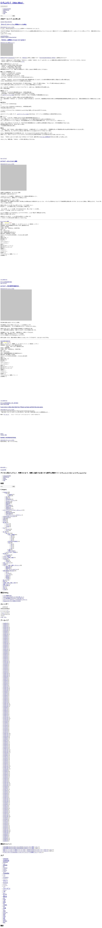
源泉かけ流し (11, 403)
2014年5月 (5, 775)
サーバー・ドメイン (10, 500)
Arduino (7, 507)
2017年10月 (5, 719)
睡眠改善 (8, 568)
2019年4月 (5, 698)
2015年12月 (5, 749)
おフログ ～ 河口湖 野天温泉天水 (10, 286)
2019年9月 (5, 691)
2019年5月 (5, 696)
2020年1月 (5, 685)
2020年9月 (5, 677)
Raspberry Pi (8, 506)
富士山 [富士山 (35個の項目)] (5, 894)
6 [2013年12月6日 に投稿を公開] (7, 610)
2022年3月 (5, 657)
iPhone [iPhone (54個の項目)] (5, 865)
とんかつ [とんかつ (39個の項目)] (5, 877)
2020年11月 (5, 675)
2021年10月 (5, 662)
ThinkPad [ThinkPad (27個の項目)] (5, 868)
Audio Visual (6, 517)
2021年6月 (5, 666)
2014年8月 (5, 771)
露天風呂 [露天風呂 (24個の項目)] (5, 921)
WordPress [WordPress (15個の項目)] (4, 871)
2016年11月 (5, 734)
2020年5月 (5, 681)
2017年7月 (5, 723)
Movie (2, 404)
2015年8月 (5, 755)
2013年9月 (5, 786)
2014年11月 (5, 767)
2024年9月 (5, 635)
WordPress (6, 36)
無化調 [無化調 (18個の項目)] (4, 913)
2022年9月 (5, 650)
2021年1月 (5, 672)
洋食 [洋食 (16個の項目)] (4, 909)
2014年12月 (5, 766)
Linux (7, 498)
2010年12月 (5, 830)
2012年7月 (5, 805)
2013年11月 (5, 783)
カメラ (4, 521)
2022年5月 (5, 654)
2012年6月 (5, 806)
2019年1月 (5, 702)
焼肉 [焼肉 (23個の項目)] (4, 914)
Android (2, 21)
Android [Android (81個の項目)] (6, 860)
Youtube (2, 434)
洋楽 (6, 434)
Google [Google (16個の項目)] (4, 863)
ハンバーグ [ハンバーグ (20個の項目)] (5, 885)
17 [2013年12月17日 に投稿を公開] (3, 613)
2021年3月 (5, 669)
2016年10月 (5, 736)
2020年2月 (5, 684)
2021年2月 (5, 670)
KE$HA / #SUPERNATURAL (8, 437)
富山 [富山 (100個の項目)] (5, 896)
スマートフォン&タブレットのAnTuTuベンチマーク (15, 599)
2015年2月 (5, 763)
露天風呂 (10, 281)
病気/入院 (8, 566)
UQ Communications (10, 57)
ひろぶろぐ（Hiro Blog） (12, 3)
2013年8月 (5, 787)
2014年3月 (5, 778)
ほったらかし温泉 (5, 221)
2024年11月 (5, 634)
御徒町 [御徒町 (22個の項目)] (4, 902)
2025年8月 (5, 631)
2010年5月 (5, 839)
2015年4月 (5, 760)
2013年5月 (5, 791)
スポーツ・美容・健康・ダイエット (11, 565)
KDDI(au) (3, 57)
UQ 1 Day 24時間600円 (45, 136)
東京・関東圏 (11, 534)
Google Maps (8, 508)
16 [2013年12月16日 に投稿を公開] (2, 613)
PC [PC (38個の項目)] (4, 866)
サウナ (7, 530)
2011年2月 (5, 827)
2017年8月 (5, 722)
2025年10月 (5, 630)
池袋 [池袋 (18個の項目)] (4, 906)
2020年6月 (5, 680)
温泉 (7, 281)
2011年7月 (5, 820)
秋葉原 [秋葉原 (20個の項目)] (4, 916)
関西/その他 (11, 550)
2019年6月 (5, 695)
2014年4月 (5, 777)
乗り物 (4, 522)
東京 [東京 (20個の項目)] (4, 903)
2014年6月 (5, 774)
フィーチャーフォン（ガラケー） (13, 515)
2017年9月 (5, 721)
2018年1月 (5, 715)
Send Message (6, 9)
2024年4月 (5, 641)
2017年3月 (5, 729)
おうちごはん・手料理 (11, 552)
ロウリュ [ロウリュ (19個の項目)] (5, 890)
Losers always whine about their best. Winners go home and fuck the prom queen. (22, 407)
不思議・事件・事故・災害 (9, 582)
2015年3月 (5, 762)
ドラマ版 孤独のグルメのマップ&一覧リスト (13, 598)
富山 (9, 542)
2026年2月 (5, 624)
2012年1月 (5, 813)
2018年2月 (5, 714)
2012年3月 (5, 811)
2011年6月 (5, 821)
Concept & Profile (7, 8)
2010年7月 (5, 836)
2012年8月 (5, 804)
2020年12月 (5, 673)
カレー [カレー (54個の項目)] (5, 880)
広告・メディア (6, 562)
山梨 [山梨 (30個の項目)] (4, 901)
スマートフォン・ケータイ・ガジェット (12, 510)
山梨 (5, 281)
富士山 (2, 281)
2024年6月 (5, 638)
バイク (7, 525)
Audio (4, 518)
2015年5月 (5, 759)
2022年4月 (5, 655)
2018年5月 (5, 710)
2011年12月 (5, 815)
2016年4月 (5, 744)
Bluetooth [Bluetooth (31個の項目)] (5, 862)
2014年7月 (5, 772)
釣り (4, 586)
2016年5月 (5, 743)
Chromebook (8, 499)
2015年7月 (5, 756)
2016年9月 (5, 737)
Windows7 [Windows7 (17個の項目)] (5, 869)
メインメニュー (4, 6)
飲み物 (4, 553)
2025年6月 (5, 632)
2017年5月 (5, 726)
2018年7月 (5, 709)
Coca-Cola (8, 554)
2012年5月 (5, 808)
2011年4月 (5, 824)
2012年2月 (5, 812)
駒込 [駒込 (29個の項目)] (4, 922)
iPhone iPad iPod (8, 21)
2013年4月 (5, 793)
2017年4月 (5, 728)
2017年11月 (5, 718)
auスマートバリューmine (8, 94)
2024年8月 (5, 636)
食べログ (8, 533)
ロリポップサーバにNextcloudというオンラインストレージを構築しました (20, 852)
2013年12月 (5, 782)
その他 (7, 526)
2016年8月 (5, 738)
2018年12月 (5, 703)
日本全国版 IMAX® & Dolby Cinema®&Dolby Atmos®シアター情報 (18, 846)
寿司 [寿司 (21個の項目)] (4, 898)
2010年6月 (5, 838)
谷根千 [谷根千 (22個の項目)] (4, 919)
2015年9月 (5, 753)
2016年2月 (5, 747)
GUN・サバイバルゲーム (11, 569)
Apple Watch (8, 513)
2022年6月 (5, 653)
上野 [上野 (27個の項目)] (4, 891)
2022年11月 (5, 649)
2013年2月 (5, 796)
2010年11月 (5, 831)
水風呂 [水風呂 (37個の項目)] (5, 905)
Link (4, 13)
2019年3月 (5, 699)
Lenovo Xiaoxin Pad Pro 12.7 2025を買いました (13, 597)
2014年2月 (5, 779)
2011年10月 (5, 816)
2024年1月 (5, 642)
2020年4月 (5, 683)
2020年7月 (5, 679)
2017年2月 (5, 730)
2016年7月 (5, 740)
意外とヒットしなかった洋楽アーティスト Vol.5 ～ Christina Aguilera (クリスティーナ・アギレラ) (25, 849)
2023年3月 (5, 646)
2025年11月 (5, 628)
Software (5, 12)
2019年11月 (5, 688)
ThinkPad (10, 494)
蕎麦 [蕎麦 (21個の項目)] (4, 918)
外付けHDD (8, 505)
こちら (22, 61)
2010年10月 (5, 832)
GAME (4, 564)
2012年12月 (5, 798)
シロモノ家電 (6, 556)
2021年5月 (5, 668)
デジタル (8, 573)
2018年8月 (5, 707)
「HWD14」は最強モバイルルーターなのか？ (13, 40)
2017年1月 (5, 732)
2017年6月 (5, 725)
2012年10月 (5, 801)
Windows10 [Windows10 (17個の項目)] (5, 870)
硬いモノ (5, 580)
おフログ (5, 158)
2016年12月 (5, 733)
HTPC (9, 495)
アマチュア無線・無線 (8, 557)
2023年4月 (5, 645)
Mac (7, 496)
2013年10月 (5, 785)
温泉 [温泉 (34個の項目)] (4, 911)
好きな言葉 (6, 404)
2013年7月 (5, 789)
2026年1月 (5, 626)
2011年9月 (5, 817)
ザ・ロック (6, 414)
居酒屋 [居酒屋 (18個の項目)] (4, 899)
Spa (1, 158)
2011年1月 (5, 828)
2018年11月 (5, 704)
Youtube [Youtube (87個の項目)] (6, 873)
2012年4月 (5, 809)
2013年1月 (5, 797)
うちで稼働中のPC (7, 595)
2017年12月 (5, 717)
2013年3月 (5, 794)
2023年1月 (5, 647)
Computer (3, 37)
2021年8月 (5, 665)
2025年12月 (5, 627)
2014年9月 (5, 770)
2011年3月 (5, 826)
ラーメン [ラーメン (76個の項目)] (6, 888)
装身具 (7, 576)
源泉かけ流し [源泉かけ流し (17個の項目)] (5, 912)
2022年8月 (5, 651)
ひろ (7, 27)
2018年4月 (5, 711)
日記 (4, 588)
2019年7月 (5, 694)
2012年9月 (5, 802)
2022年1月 (5, 660)
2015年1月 (5, 764)
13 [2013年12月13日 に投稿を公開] (7, 611)
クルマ (7, 523)
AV (6, 572)
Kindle (7, 504)
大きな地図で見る (4, 279)
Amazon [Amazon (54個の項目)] (5, 858)
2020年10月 (5, 676)
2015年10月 (5, 752)
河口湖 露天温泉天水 (5, 341)
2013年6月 (5, 790)
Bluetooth (8, 502)
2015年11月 (5, 751)
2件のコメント (11, 42)
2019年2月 (5, 700)
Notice (4, 11)
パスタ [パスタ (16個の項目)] (4, 886)
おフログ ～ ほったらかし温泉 (9, 161)
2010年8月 (5, 835)
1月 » (5, 617)
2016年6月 (5, 741)
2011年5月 (5, 823)
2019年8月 (5, 692)
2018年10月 (5, 706)
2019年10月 (5, 689)
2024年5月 (5, 639)
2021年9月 (5, 664)
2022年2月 (5, 658)
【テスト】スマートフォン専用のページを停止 (13, 24)
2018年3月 (5, 713)
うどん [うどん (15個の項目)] (4, 874)
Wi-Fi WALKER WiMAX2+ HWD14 (47, 57)
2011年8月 (5, 819)
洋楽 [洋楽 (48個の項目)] (4, 908)
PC (6, 493)
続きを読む (4, 467)
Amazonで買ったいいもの (9, 516)
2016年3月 (5, 745)
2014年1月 (5, 781)
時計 (4, 581)
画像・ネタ (5, 584)
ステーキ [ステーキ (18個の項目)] (5, 884)
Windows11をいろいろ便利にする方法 (12, 601)
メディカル (8, 574)
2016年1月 (5, 748)
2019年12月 (5, 687)
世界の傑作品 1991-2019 (8, 570)
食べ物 (4, 531)
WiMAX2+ (24, 57)
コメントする (11, 27)
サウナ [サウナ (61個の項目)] (5, 882)
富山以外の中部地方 (13, 541)
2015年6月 (5, 757)
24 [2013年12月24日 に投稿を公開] (3, 614)
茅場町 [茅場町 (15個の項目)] (4, 917)
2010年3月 (5, 840)
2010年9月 (5, 834)
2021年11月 (5, 661)
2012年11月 (5, 800)
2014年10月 (5, 768)
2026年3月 (5, 623)
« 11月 (2, 617)
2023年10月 (5, 643)
